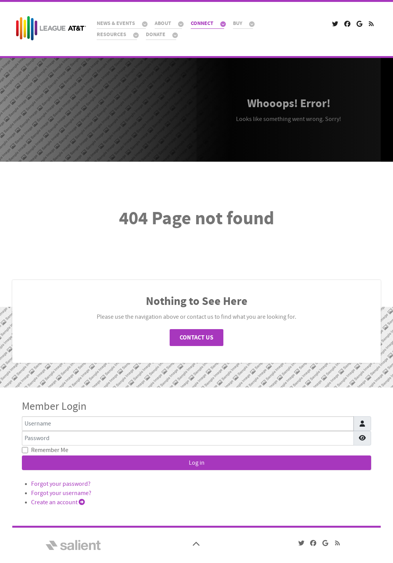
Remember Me (49, 450)
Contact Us (196, 337)
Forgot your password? (61, 483)
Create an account (58, 502)
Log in (197, 462)
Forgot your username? (61, 493)
